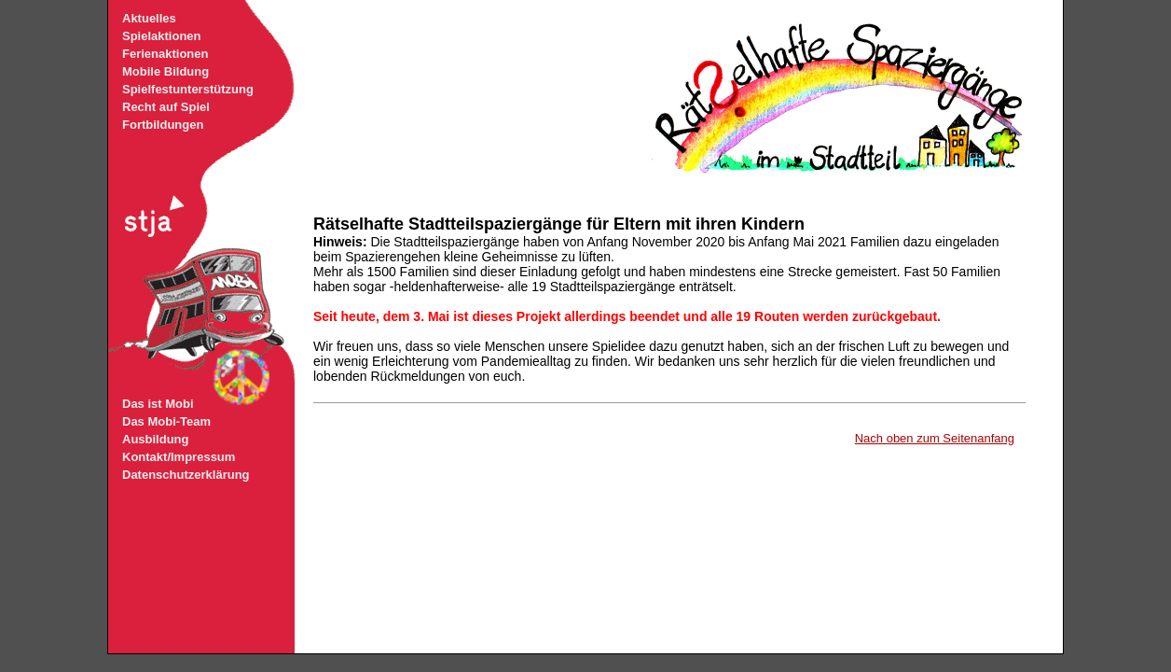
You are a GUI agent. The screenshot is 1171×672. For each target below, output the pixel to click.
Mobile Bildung (165, 71)
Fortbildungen (162, 125)
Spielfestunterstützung (188, 89)
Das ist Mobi (158, 404)
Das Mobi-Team (166, 421)
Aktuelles (149, 18)
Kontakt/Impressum (178, 457)
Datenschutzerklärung (186, 475)
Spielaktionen (161, 36)
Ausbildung (155, 439)
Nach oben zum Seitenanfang (934, 438)
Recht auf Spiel (166, 107)
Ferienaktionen (165, 54)
